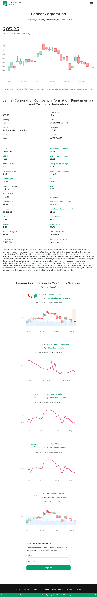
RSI (51, 179)
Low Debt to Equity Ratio (59, 344)
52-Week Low (7, 201)
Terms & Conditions (73, 589)
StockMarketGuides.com (61, 595)
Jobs (35, 589)
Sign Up (48, 568)
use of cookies (85, 595)
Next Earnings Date (57, 232)
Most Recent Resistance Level (61, 209)
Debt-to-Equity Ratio (10, 232)
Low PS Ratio (56, 444)
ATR (51, 186)
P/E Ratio (5, 156)
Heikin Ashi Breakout (57, 294)
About (18, 589)
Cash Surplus (7, 239)
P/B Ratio (6, 216)
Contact (27, 589)
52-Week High (7, 194)
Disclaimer (45, 589)
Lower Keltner (55, 224)
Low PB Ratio (56, 394)
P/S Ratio (5, 224)
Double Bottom (57, 494)
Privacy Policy (57, 589)
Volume (53, 194)
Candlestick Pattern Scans (59, 298)
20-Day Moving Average (59, 156)
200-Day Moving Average (59, 171)
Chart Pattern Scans (58, 497)
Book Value (6, 209)
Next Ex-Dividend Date (58, 239)
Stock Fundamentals (56, 348)
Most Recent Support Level (60, 201)
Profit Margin (7, 179)
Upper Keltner (55, 216)
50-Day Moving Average (59, 164)
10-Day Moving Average (59, 148)
